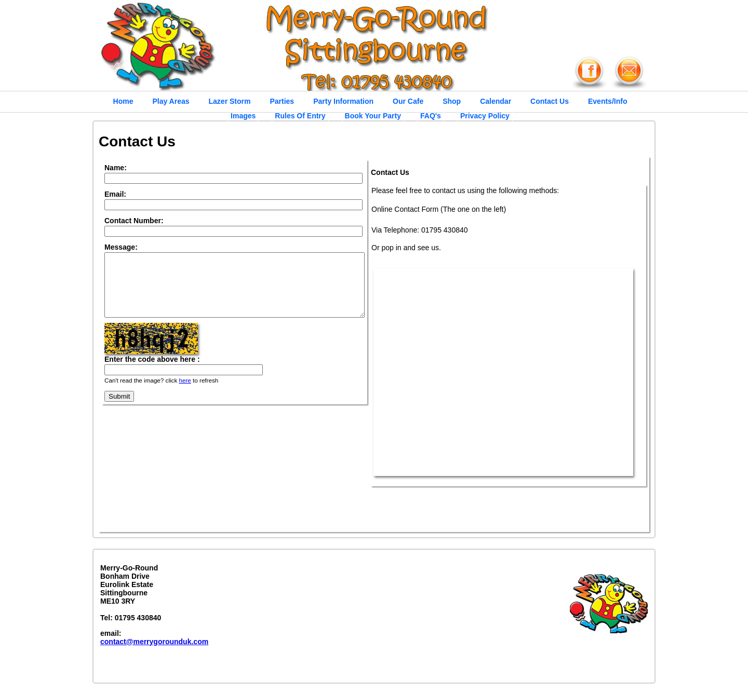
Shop (452, 101)
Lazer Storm (230, 101)
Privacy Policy (485, 116)
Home (123, 101)
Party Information (343, 101)
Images (243, 116)
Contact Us (549, 101)
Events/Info (607, 101)
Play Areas (170, 101)
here (185, 392)
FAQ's (430, 116)
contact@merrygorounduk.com (154, 641)
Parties (282, 101)
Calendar (495, 101)
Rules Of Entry (300, 116)
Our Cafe (408, 101)
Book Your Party (373, 116)
